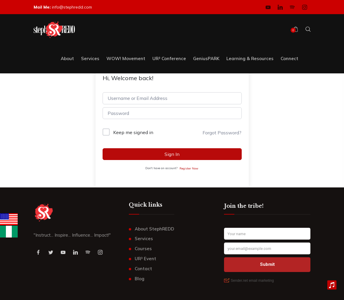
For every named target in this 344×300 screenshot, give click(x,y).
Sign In (172, 154)
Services (144, 238)
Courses (143, 248)
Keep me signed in (133, 132)
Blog (139, 278)
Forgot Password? (222, 133)
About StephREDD (154, 229)
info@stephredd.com (72, 7)
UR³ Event (145, 258)
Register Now (189, 168)
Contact (143, 268)
